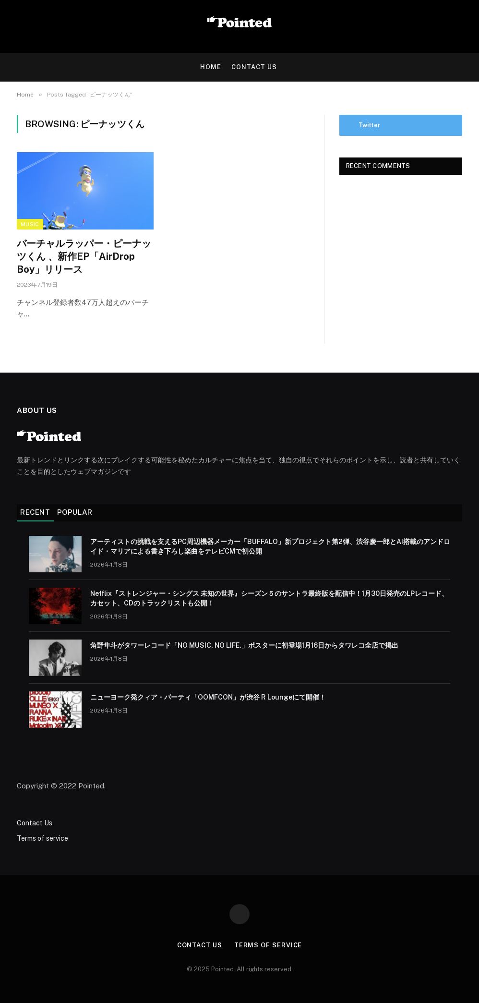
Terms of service (42, 838)
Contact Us (254, 67)
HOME (210, 67)
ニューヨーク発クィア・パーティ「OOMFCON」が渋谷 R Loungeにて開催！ (208, 697)
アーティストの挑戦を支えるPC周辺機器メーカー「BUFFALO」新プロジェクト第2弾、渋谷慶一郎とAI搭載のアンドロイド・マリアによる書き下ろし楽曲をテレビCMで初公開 (270, 546)
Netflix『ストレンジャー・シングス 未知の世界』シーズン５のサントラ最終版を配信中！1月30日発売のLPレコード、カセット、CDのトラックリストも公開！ (269, 598)
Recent (35, 512)
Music (30, 224)
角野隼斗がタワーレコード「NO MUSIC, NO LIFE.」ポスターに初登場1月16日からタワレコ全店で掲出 (244, 645)
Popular (75, 512)
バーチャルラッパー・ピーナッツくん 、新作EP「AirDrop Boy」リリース (84, 256)
